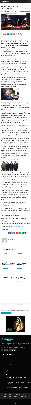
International (23, 396)
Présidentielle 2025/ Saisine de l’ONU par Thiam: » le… (18, 382)
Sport (10, 396)
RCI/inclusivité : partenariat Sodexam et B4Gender (17, 362)
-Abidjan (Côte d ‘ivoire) (19, 226)
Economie (24, 394)
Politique (18, 394)
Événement (16, 396)
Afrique (4, 253)
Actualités (22, 11)
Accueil (5, 394)
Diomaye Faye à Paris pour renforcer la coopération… (18, 357)
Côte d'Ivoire (27, 11)
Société (4, 396)
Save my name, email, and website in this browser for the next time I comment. (15, 310)
